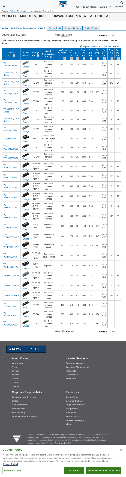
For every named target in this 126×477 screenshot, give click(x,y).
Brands (15, 378)
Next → (115, 36)
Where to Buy (83, 7)
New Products (73, 416)
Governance (72, 375)
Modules (13, 11)
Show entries (65, 35)
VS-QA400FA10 (10, 138)
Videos (69, 424)
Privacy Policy (10, 467)
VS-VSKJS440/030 (11, 295)
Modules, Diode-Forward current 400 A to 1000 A (23, 28)
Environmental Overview (24, 397)
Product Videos (92, 28)
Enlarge (26, 67)
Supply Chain (18, 408)
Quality (15, 386)
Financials (71, 371)
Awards (15, 375)
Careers (16, 382)
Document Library (73, 28)
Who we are (17, 363)
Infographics (72, 408)
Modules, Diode (22, 11)
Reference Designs (75, 420)
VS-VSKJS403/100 (11, 275)
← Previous (102, 36)
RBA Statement (19, 405)
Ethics (15, 401)
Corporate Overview (75, 363)
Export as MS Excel (91, 46)
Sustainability (18, 412)
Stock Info (71, 378)
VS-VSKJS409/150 (11, 285)
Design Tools (55, 28)
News (14, 367)
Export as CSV (111, 46)
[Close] (120, 453)
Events (15, 371)
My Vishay (71, 412)
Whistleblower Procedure (24, 416)
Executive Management (77, 367)
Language (117, 7)
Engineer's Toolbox (75, 405)
